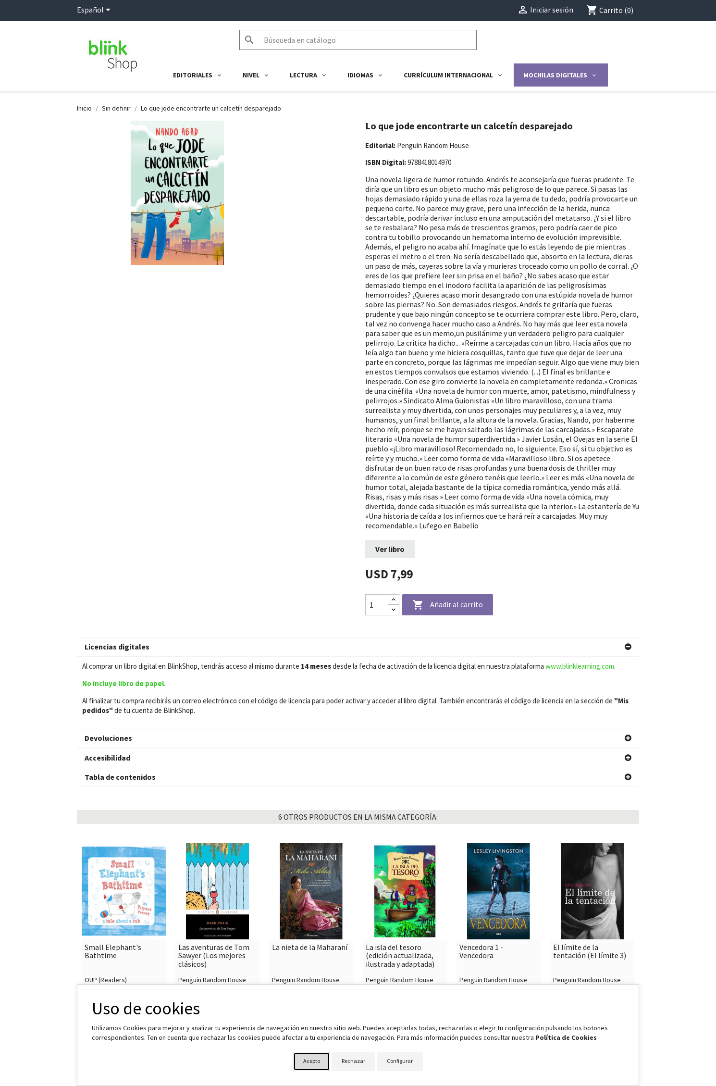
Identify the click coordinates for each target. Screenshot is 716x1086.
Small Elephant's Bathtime (113, 880)
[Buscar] (358, 40)
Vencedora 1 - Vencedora (481, 880)
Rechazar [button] (353, 1060)
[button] (358, 647)
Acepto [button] (311, 1060)
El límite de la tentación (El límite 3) (589, 880)
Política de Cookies (566, 1037)
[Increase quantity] (393, 599)
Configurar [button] (400, 1060)
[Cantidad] (376, 604)
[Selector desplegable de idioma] (95, 10)
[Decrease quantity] (393, 609)
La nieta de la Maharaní (309, 876)
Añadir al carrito (447, 605)
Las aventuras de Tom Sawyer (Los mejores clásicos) (213, 884)
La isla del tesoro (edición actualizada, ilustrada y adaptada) (400, 884)
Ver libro (390, 549)
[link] (124, 854)
